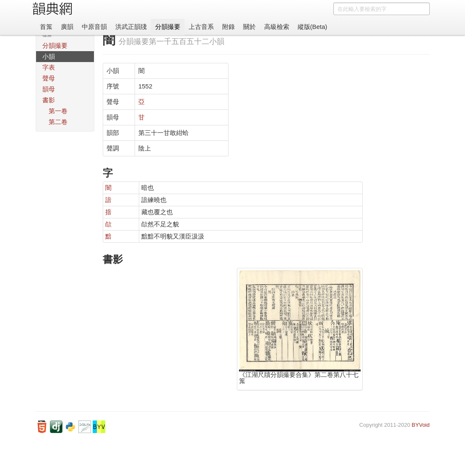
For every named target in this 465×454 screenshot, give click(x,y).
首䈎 (46, 26)
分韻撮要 (167, 26)
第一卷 (58, 110)
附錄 (228, 26)
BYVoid (421, 425)
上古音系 (201, 26)
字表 (48, 67)
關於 (249, 26)
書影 (48, 100)
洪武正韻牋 (131, 26)
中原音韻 (94, 26)
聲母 (48, 78)
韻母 (48, 89)
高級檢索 (276, 26)
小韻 (48, 56)
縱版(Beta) (312, 26)
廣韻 (67, 26)
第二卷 (58, 121)
